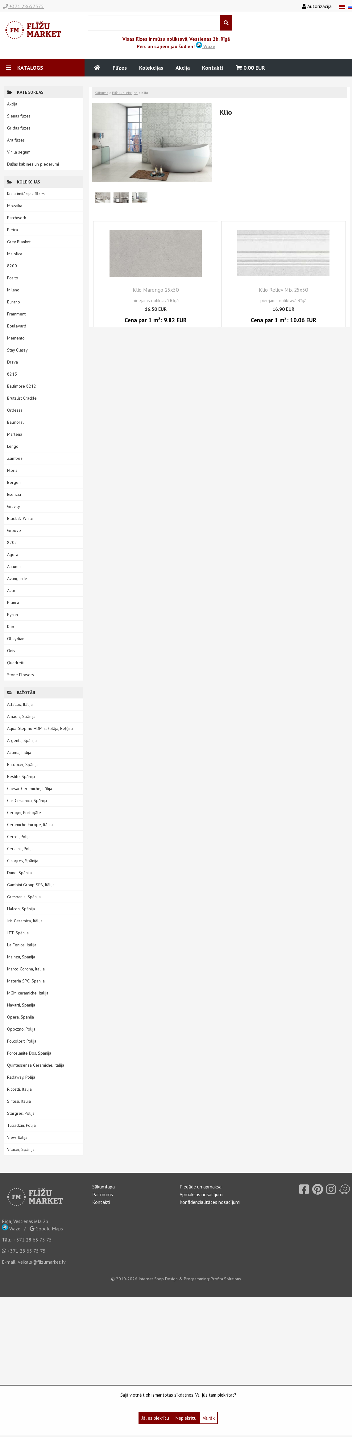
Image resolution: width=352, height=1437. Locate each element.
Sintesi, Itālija (19, 1101)
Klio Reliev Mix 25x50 (283, 289)
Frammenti (17, 314)
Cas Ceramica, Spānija (27, 800)
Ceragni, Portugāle (24, 812)
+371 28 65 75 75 (33, 1240)
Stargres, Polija (21, 1113)
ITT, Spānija (18, 933)
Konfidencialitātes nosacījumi (210, 1202)
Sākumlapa (103, 1187)
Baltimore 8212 (21, 386)
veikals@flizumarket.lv (42, 1262)
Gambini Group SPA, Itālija (31, 884)
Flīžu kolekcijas (125, 92)
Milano (13, 290)
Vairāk (209, 1418)
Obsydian (15, 638)
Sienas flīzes (19, 116)
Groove (14, 530)
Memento (16, 338)
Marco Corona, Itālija (26, 969)
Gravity (13, 506)
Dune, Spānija (19, 872)
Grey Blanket (19, 242)
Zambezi (15, 458)
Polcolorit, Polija (21, 1041)
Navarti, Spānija (21, 1005)
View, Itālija (17, 1137)
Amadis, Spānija (21, 716)
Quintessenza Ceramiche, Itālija (35, 1065)
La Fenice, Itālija (21, 945)
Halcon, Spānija (21, 909)
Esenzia (14, 494)
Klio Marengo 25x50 (156, 289)
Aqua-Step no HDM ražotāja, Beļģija (40, 728)
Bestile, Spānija (21, 776)
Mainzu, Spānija (21, 957)
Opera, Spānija (20, 1017)
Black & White (20, 518)
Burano (13, 302)
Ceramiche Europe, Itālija (30, 824)
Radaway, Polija (21, 1077)
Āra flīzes (16, 140)
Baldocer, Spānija (23, 764)
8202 (12, 542)
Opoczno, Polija (21, 1029)
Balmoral (15, 422)
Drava (12, 362)
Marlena (14, 434)
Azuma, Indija (19, 752)
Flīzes (120, 67)
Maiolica (14, 254)
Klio (10, 626)
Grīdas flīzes (19, 128)
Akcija (183, 67)
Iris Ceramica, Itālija (25, 921)
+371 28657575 (23, 6)
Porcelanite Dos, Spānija (29, 1053)
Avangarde (17, 578)
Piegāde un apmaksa (201, 1187)
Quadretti (15, 662)
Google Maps (46, 1228)
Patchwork (16, 217)
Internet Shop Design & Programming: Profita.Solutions (190, 1279)
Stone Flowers (20, 674)
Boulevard (16, 326)
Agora (12, 554)
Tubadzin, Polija (21, 1125)
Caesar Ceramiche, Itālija (29, 788)
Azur (11, 590)
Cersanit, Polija (20, 848)
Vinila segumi (19, 152)
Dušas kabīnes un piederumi (33, 164)
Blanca (13, 602)
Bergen (14, 482)
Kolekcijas (151, 67)
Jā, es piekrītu (155, 1418)
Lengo (13, 446)
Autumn (14, 566)
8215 (12, 374)
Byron (12, 614)
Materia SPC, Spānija (26, 981)
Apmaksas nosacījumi (201, 1194)
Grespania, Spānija (24, 897)
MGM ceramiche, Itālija (27, 993)
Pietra (12, 230)
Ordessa (15, 410)
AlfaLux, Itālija (20, 704)
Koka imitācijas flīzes (26, 193)
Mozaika (14, 205)
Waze (205, 46)
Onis (11, 650)
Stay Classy (17, 350)
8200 (12, 266)
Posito (12, 278)
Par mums (102, 1194)
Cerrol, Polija (19, 836)
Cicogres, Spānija (22, 860)
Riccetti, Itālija (19, 1089)
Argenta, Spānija (22, 740)
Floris (12, 470)
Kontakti (212, 67)
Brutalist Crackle (22, 398)
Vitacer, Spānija (21, 1149)
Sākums (101, 92)
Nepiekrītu (186, 1418)
